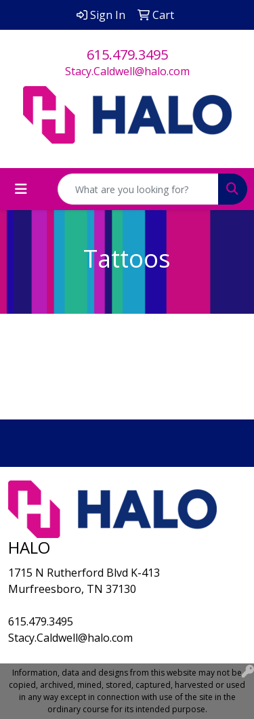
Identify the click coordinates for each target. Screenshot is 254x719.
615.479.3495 (127, 54)
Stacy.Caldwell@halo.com (127, 71)
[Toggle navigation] (21, 189)
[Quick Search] (138, 189)
